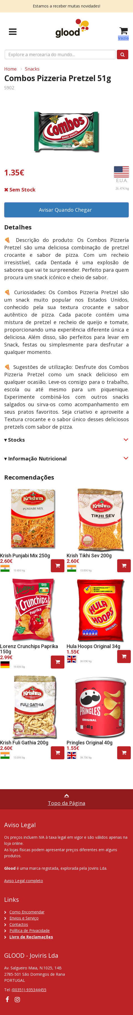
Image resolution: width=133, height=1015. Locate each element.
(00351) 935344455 (29, 989)
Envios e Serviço (24, 918)
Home (10, 69)
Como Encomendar (26, 912)
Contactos (18, 924)
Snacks (32, 69)
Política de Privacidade (29, 930)
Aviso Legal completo (23, 880)
